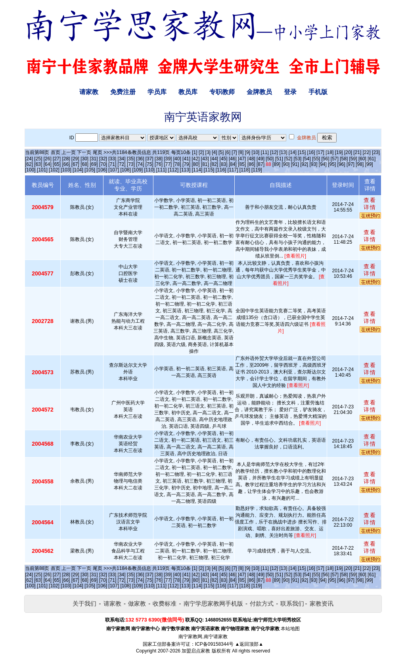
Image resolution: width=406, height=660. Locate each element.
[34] (122, 159)
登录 (290, 92)
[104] (78, 170)
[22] (367, 152)
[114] (197, 170)
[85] (242, 164)
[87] (260, 164)
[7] (234, 152)
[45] (224, 159)
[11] (265, 152)
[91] (295, 164)
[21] (357, 152)
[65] (57, 164)
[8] (240, 152)
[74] (140, 164)
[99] (369, 164)
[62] (29, 164)
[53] (297, 159)
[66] (66, 164)
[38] (159, 159)
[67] (75, 164)
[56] (325, 159)
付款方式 (262, 603)
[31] (94, 159)
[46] (233, 159)
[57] (335, 159)
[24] (29, 159)
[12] (274, 152)
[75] (149, 164)
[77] (168, 164)
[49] (260, 159)
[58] (344, 159)
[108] (125, 170)
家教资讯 (321, 603)
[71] (112, 164)
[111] (161, 170)
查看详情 (370, 203)
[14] (293, 152)
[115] (209, 170)
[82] (214, 164)
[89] (276, 164)
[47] (242, 159)
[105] (89, 170)
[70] (103, 164)
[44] (214, 159)
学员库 (157, 92)
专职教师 (222, 92)
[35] (131, 159)
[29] (75, 159)
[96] (341, 164)
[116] (221, 170)
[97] (350, 164)
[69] (94, 164)
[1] (194, 152)
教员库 (187, 92)
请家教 (88, 92)
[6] (227, 152)
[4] (214, 152)
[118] (244, 170)
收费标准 (164, 603)
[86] (251, 164)
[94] (323, 164)
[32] (103, 159)
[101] (42, 170)
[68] (84, 164)
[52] (288, 159)
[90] (285, 164)
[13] (283, 152)
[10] (255, 152)
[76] (159, 164)
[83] (224, 164)
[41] (186, 159)
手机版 (317, 92)
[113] (185, 170)
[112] (173, 170)
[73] (131, 164)
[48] (251, 159)
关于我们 (84, 603)
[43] (205, 159)
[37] (149, 159)
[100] (30, 170)
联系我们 (292, 603)
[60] (362, 159)
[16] (311, 152)
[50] (270, 159)
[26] (48, 159)
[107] (113, 170)
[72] (122, 164)
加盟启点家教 (196, 651)
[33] (112, 159)
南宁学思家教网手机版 (213, 603)
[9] (247, 152)
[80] (195, 164)
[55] (316, 159)
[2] (201, 152)
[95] (332, 164)
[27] (57, 159)
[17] (320, 152)
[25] (38, 159)
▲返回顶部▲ (249, 644)
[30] (84, 159)
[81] (205, 164)
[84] (233, 164)
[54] (307, 159)
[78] (177, 164)
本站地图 (290, 628)
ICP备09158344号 (214, 644)
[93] (313, 164)
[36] (140, 159)
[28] (66, 159)
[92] (304, 164)
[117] (233, 170)
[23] (376, 152)
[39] (168, 159)
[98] (360, 164)
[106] (101, 170)
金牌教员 (259, 92)
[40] (177, 159)
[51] (279, 159)
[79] (186, 164)
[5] (221, 152)
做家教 (137, 603)
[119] (256, 170)
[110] (149, 170)
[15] (302, 152)
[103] (66, 170)
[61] (371, 159)
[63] (38, 164)
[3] (208, 152)
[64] (48, 164)
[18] (329, 152)
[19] (339, 152)
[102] (54, 170)
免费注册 (123, 92)
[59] (353, 159)
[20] (348, 152)
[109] (137, 170)
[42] (195, 159)
